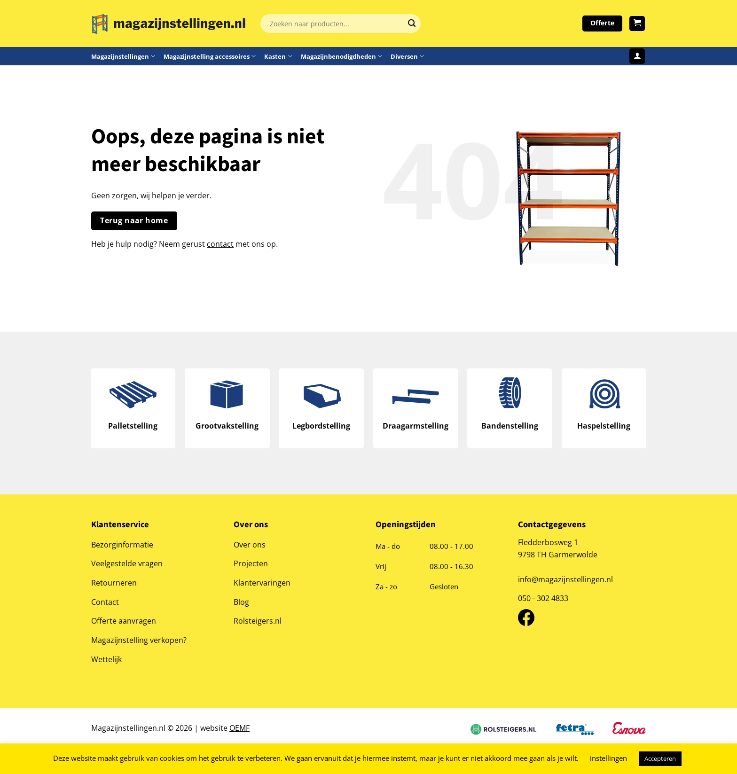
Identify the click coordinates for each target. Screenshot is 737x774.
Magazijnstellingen (123, 56)
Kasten (278, 56)
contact (220, 243)
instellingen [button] (608, 758)
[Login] (637, 56)
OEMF (239, 729)
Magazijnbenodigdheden (341, 56)
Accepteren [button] (660, 758)
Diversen (407, 56)
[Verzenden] (412, 23)
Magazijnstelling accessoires (210, 56)
